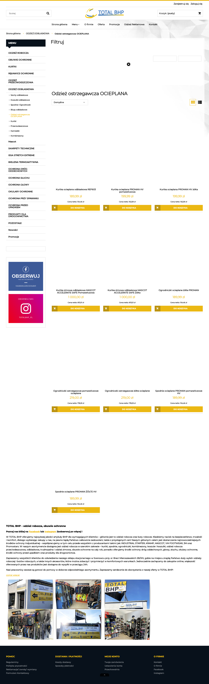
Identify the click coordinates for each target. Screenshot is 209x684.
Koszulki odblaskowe (20, 100)
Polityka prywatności (16, 666)
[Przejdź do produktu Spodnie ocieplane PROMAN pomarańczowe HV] (179, 352)
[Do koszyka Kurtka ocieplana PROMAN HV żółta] (179, 208)
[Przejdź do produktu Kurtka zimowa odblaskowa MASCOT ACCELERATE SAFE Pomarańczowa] (76, 251)
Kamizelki (15, 131)
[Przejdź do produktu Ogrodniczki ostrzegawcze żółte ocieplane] (127, 352)
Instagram (50, 531)
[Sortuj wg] (70, 102)
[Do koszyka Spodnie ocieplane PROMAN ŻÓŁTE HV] (76, 510)
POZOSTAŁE (15, 223)
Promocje (13, 236)
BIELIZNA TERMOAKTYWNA (23, 162)
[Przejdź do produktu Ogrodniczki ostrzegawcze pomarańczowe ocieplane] (76, 352)
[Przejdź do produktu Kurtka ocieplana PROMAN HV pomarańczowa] (127, 151)
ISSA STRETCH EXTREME (21, 155)
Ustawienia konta (113, 666)
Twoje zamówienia (114, 662)
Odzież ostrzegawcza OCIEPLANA (20, 115)
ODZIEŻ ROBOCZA (18, 53)
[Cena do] (189, 58)
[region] (26, 387)
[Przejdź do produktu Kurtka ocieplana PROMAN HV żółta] (179, 151)
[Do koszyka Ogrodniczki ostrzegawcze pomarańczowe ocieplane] (76, 409)
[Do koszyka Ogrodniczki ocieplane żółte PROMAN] (179, 308)
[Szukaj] (47, 13)
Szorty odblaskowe (19, 95)
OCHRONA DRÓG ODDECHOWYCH (17, 170)
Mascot (12, 141)
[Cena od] (165, 58)
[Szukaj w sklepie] (26, 13)
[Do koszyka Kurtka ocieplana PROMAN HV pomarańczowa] (127, 208)
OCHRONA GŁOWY (18, 184)
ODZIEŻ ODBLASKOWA (21, 89)
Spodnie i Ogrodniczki (21, 105)
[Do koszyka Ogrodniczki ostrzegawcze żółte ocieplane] (127, 409)
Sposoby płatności (64, 666)
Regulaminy (12, 662)
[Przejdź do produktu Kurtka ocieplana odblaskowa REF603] (76, 151)
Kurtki (13, 121)
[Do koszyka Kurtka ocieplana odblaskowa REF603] (76, 208)
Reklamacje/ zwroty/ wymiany (21, 669)
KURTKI (12, 66)
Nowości (13, 230)
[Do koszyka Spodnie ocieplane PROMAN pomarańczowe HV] (179, 409)
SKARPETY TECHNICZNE (21, 148)
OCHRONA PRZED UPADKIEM (18, 206)
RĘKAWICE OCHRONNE (21, 73)
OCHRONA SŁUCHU (19, 178)
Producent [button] (58, 49)
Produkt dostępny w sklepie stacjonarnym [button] (120, 50)
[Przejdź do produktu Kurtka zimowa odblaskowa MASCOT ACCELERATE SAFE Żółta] (127, 251)
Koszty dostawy (63, 662)
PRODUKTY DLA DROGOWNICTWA (18, 215)
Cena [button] (156, 49)
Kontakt (158, 662)
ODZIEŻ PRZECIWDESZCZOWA (20, 81)
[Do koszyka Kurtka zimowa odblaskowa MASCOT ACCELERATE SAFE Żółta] (127, 308)
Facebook (34, 531)
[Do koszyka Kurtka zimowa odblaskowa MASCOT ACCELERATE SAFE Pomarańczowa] (76, 308)
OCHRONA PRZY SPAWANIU (23, 198)
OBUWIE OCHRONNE (20, 59)
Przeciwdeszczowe (19, 126)
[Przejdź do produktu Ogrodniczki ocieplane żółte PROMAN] (179, 251)
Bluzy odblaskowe (19, 110)
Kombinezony (17, 136)
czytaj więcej (13, 575)
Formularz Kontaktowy (17, 673)
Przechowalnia (112, 669)
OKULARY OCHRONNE (20, 191)
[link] (76, 54)
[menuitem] (59, 24)
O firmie (158, 666)
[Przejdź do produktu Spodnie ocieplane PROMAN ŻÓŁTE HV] (76, 453)
